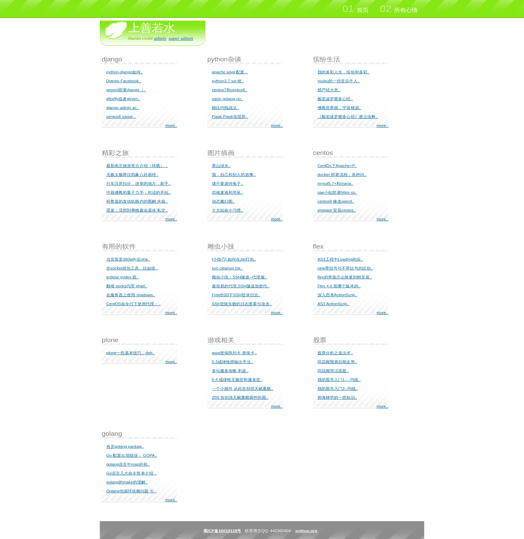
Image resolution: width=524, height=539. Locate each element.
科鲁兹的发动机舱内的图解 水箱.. (137, 201)
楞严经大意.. (329, 90)
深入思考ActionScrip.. (337, 295)
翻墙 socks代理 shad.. (126, 286)
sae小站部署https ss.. (337, 192)
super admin (181, 38)
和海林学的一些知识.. (337, 397)
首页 (355, 9)
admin (160, 38)
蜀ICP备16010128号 (222, 531)
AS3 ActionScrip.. (334, 304)
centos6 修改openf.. (336, 201)
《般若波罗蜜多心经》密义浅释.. (348, 117)
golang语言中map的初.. (128, 464)
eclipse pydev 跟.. (122, 277)
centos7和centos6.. (230, 90)
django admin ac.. (122, 108)
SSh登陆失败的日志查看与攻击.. (242, 304)
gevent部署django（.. (126, 90)
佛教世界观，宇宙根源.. (339, 108)
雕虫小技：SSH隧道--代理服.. (239, 277)
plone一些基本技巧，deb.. (130, 353)
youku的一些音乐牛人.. (339, 81)
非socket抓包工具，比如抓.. (132, 268)
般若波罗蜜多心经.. (335, 99)
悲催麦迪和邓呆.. (227, 192)
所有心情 (398, 9)
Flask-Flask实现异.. (230, 117)
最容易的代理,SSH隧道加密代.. (241, 286)
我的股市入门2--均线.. (338, 388)
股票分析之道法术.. (335, 353)
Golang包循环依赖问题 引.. (131, 491)
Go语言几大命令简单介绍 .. (131, 473)
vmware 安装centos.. (337, 210)
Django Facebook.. (123, 81)
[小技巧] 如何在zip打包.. (234, 259)
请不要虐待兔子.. (227, 183)
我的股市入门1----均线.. (339, 380)
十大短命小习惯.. (227, 210)
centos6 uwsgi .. (121, 117)
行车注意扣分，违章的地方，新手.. (138, 183)
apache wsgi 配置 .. (230, 72)
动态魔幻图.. (223, 201)
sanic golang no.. (227, 99)
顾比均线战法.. (225, 108)
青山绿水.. (221, 166)
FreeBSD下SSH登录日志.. (236, 295)
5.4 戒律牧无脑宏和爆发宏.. (237, 380)
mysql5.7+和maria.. (336, 183)
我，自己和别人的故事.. (234, 174)
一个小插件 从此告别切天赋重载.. (242, 388)
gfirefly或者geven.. (123, 99)
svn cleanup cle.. (227, 268)
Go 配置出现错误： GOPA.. (131, 455)
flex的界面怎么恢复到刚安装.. (345, 277)
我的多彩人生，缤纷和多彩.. (344, 72)
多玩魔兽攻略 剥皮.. (230, 371)
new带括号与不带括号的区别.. (345, 268)
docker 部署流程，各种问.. (342, 174)
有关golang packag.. (125, 446)
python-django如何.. (124, 72)
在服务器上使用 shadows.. (130, 295)
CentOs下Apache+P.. (337, 166)
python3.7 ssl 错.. (228, 81)
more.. (171, 125)
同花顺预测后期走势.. (337, 362)
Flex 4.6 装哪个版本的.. (339, 286)
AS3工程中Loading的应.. (340, 259)
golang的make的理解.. (127, 482)
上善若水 (151, 28)
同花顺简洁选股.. (333, 371)
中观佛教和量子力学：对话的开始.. (138, 192)
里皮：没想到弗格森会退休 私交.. (137, 210)
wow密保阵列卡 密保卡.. (234, 353)
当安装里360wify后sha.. (128, 259)
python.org (306, 531)
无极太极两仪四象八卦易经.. (132, 174)
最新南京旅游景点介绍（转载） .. (137, 166)
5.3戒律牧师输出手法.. (232, 362)
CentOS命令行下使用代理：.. (133, 304)
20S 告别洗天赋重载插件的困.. (240, 397)
